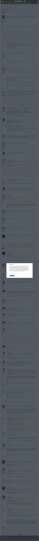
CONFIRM (13, 275)
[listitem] (19, 273)
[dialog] (19, 270)
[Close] (31, 264)
